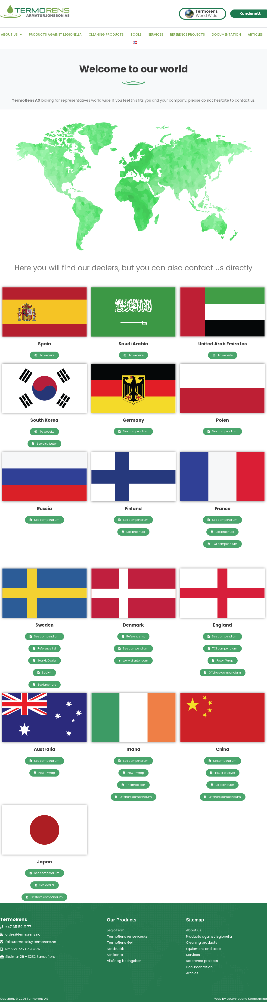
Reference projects (187, 34)
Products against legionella (55, 34)
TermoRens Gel (121, 942)
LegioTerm (116, 930)
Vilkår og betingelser (125, 960)
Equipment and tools (205, 948)
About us (11, 34)
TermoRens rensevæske (129, 936)
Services (155, 34)
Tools (135, 34)
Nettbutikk (116, 948)
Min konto (116, 954)
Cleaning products (106, 34)
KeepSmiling (257, 998)
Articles (255, 34)
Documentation (226, 34)
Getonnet (234, 998)
